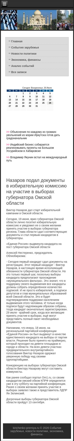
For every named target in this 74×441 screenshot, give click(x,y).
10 (37, 97)
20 (10, 103)
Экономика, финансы (26, 59)
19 (50, 100)
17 (37, 100)
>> (8, 131)
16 (30, 100)
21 (16, 103)
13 (10, 100)
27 (10, 106)
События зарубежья (25, 47)
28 (16, 106)
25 (43, 103)
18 (43, 100)
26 (50, 103)
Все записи (19, 72)
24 (37, 103)
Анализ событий (22, 66)
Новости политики (24, 53)
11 (43, 97)
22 (23, 103)
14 (16, 100)
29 (23, 106)
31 (37, 106)
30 (30, 106)
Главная (16, 41)
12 (50, 97)
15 (23, 100)
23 (30, 103)
